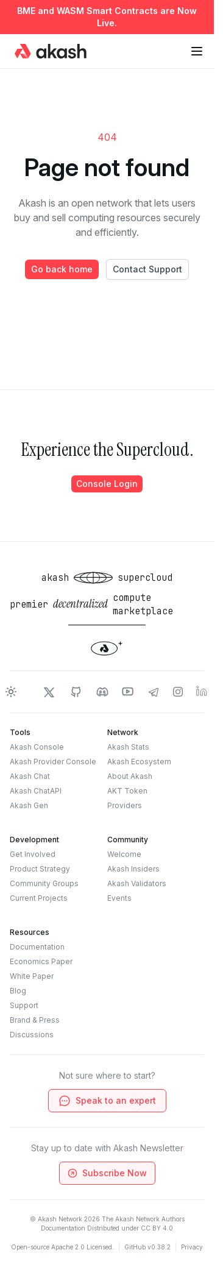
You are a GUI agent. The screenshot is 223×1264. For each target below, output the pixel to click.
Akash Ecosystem (139, 761)
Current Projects (39, 898)
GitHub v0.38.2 (147, 1247)
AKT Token (127, 790)
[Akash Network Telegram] (153, 691)
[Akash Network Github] (75, 691)
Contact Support (147, 269)
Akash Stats (128, 746)
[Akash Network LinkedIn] (202, 691)
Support (24, 1005)
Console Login (107, 483)
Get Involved (32, 854)
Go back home (62, 269)
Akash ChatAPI (36, 790)
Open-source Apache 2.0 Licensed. (62, 1247)
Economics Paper (41, 961)
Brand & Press (35, 1019)
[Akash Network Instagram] (178, 692)
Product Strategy (40, 868)
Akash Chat (30, 776)
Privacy (192, 1247)
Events (119, 898)
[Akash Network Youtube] (128, 692)
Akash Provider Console (53, 761)
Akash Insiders (133, 868)
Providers (124, 805)
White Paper (32, 976)
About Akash (129, 776)
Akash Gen (29, 805)
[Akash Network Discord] (102, 691)
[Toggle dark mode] (11, 692)
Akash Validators (136, 883)
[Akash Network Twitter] (48, 691)
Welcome (124, 854)
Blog (18, 990)
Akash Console (37, 746)
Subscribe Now (105, 1173)
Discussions (32, 1034)
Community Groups (44, 883)
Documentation (37, 946)
